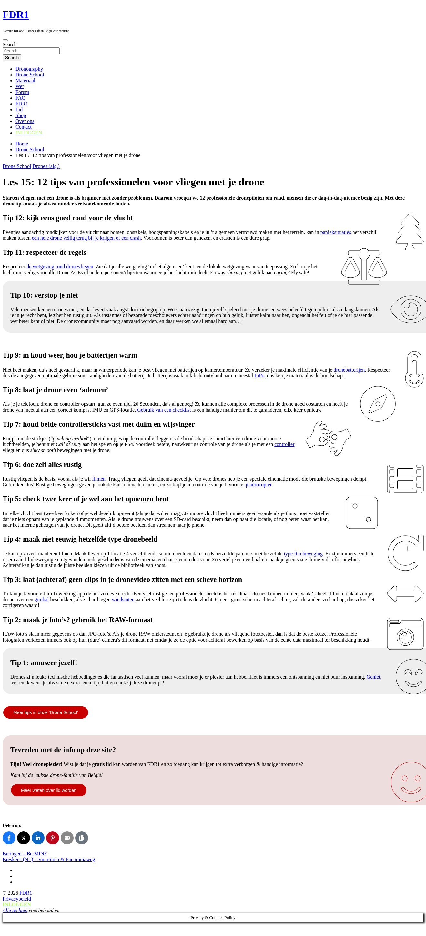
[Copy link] (81, 837)
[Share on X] (23, 837)
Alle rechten (15, 910)
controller (284, 444)
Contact (23, 127)
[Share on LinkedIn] (38, 837)
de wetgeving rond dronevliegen (59, 266)
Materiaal (25, 80)
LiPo (259, 375)
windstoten (123, 599)
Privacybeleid (17, 898)
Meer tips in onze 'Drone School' (45, 712)
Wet (19, 86)
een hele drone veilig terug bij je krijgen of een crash (86, 238)
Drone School (29, 74)
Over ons (24, 121)
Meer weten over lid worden (48, 790)
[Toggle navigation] (5, 40)
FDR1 (16, 14)
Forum (22, 92)
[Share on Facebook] (9, 837)
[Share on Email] (67, 837)
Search (10, 44)
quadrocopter (258, 484)
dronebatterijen (349, 370)
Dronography (29, 69)
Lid (19, 109)
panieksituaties (335, 232)
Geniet (373, 677)
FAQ (20, 98)
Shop (20, 115)
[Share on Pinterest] (52, 837)
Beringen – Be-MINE (25, 853)
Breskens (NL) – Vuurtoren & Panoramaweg (49, 859)
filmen (99, 479)
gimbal (42, 599)
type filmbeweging (303, 553)
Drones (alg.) (45, 166)
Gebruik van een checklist (164, 410)
